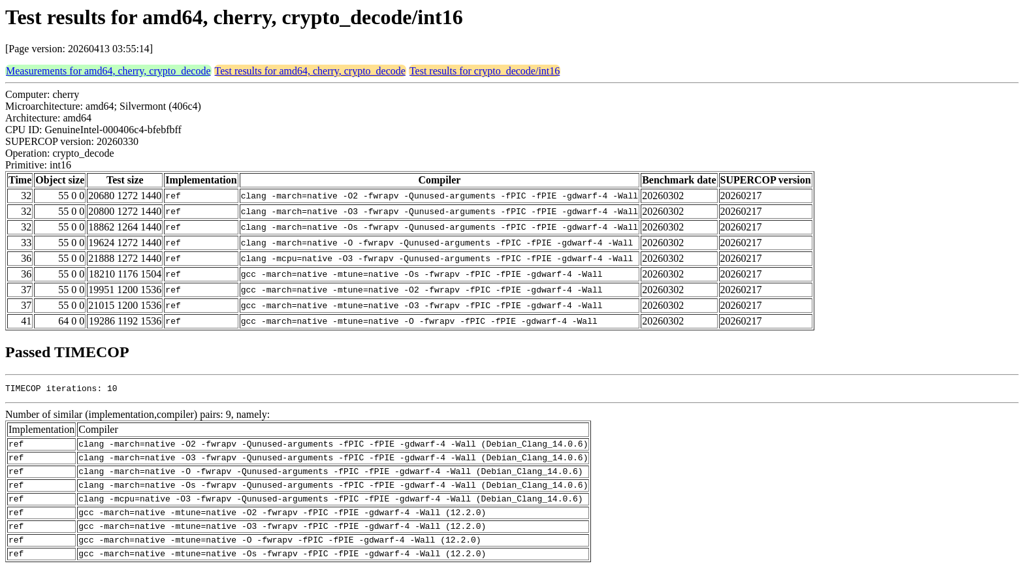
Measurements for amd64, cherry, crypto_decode (108, 70)
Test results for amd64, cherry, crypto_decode (310, 70)
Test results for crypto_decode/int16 (484, 70)
